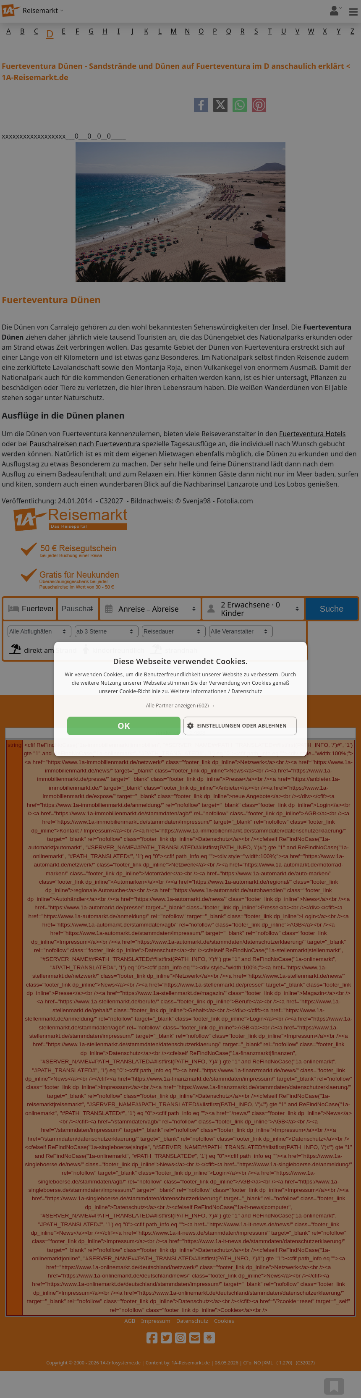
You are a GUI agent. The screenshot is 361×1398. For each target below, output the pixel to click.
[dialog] (180, 699)
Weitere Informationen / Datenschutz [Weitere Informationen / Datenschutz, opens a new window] (216, 691)
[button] (180, 705)
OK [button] (124, 725)
